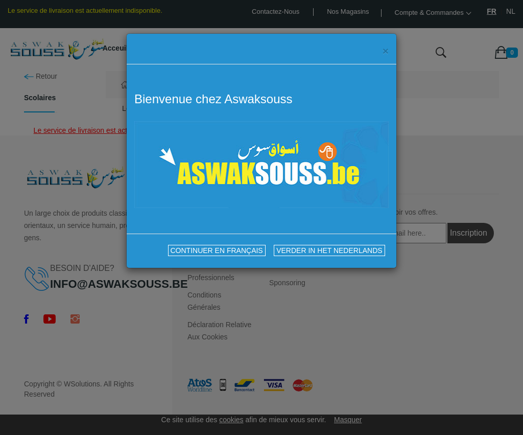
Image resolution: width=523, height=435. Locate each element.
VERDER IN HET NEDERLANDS (329, 250)
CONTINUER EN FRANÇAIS (217, 250)
